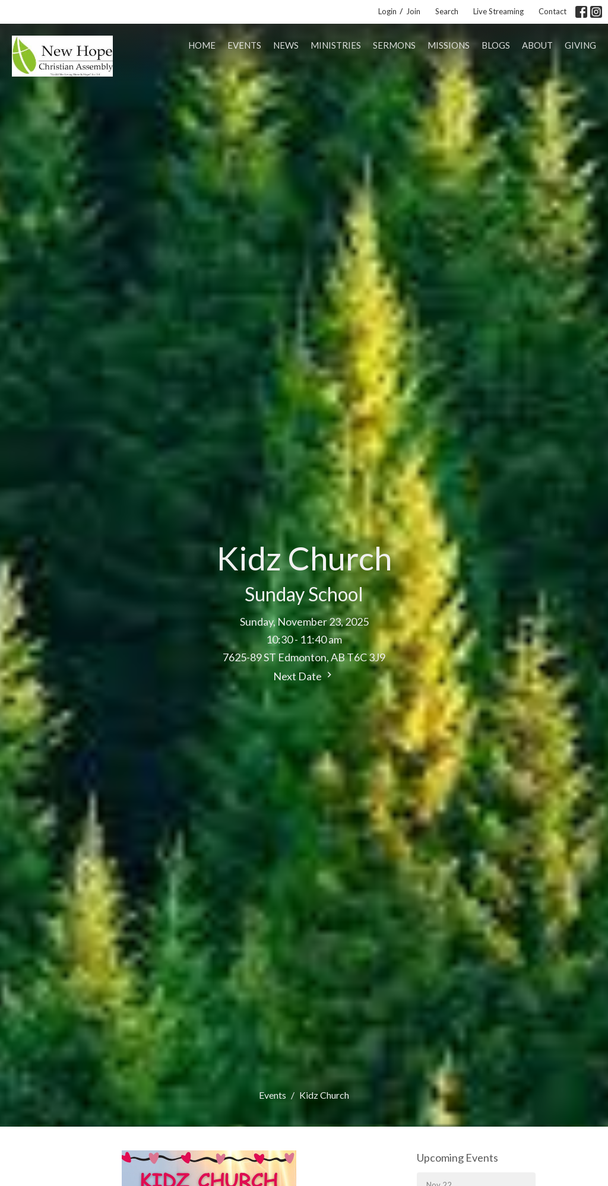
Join (413, 11)
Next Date (304, 676)
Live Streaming (498, 11)
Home (202, 45)
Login (387, 11)
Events (244, 45)
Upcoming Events (457, 1157)
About (537, 45)
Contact (552, 11)
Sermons (394, 45)
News (286, 45)
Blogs (496, 45)
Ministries (336, 45)
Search (446, 11)
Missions (449, 45)
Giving (580, 45)
